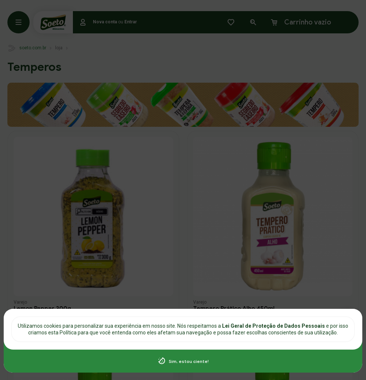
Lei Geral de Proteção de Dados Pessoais (274, 326)
